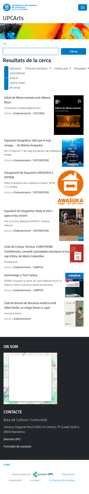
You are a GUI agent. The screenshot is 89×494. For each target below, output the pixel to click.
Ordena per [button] (61, 68)
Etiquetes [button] (80, 68)
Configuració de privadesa (62, 480)
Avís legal (34, 480)
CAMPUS (38, 267)
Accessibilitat (15, 480)
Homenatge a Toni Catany (20, 275)
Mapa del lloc (68, 474)
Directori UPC (12, 439)
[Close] (82, 7)
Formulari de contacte (17, 446)
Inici (5, 43)
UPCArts (13, 18)
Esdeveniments (22, 113)
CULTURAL (39, 113)
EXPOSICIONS (41, 160)
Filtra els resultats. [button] (36, 68)
